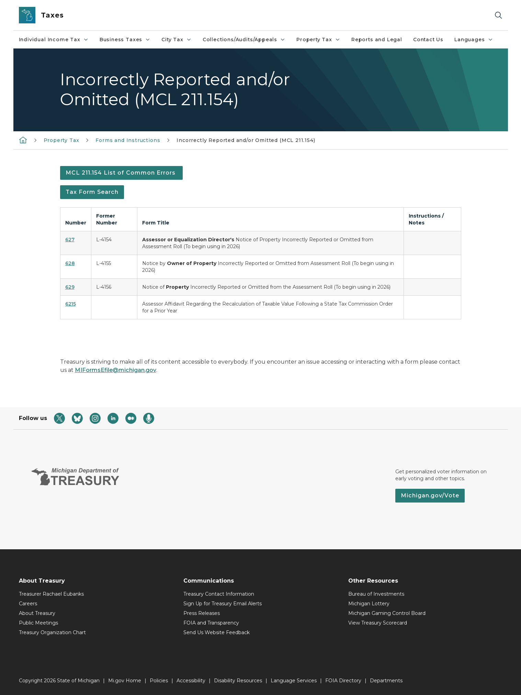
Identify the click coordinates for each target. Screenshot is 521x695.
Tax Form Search (92, 192)
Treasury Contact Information (218, 594)
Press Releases (201, 613)
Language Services (294, 680)
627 (70, 239)
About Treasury (37, 613)
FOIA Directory (343, 680)
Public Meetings (38, 623)
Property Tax (318, 39)
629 (70, 287)
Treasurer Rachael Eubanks (51, 594)
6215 (70, 304)
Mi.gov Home (124, 680)
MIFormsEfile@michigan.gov (115, 370)
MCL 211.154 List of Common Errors (121, 172)
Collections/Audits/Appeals (244, 39)
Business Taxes (125, 39)
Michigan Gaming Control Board (387, 613)
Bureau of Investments (376, 594)
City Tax (176, 39)
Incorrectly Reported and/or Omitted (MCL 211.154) (246, 140)
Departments (386, 680)
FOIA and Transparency (211, 623)
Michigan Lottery (368, 603)
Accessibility (191, 680)
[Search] (498, 15)
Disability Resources (238, 680)
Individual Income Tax (54, 39)
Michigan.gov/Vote (430, 495)
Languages (473, 39)
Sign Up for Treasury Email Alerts (222, 603)
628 (70, 263)
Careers (28, 603)
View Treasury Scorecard (377, 623)
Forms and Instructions (127, 140)
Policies (159, 680)
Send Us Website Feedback (216, 632)
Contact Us (428, 39)
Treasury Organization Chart (52, 632)
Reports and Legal (376, 39)
